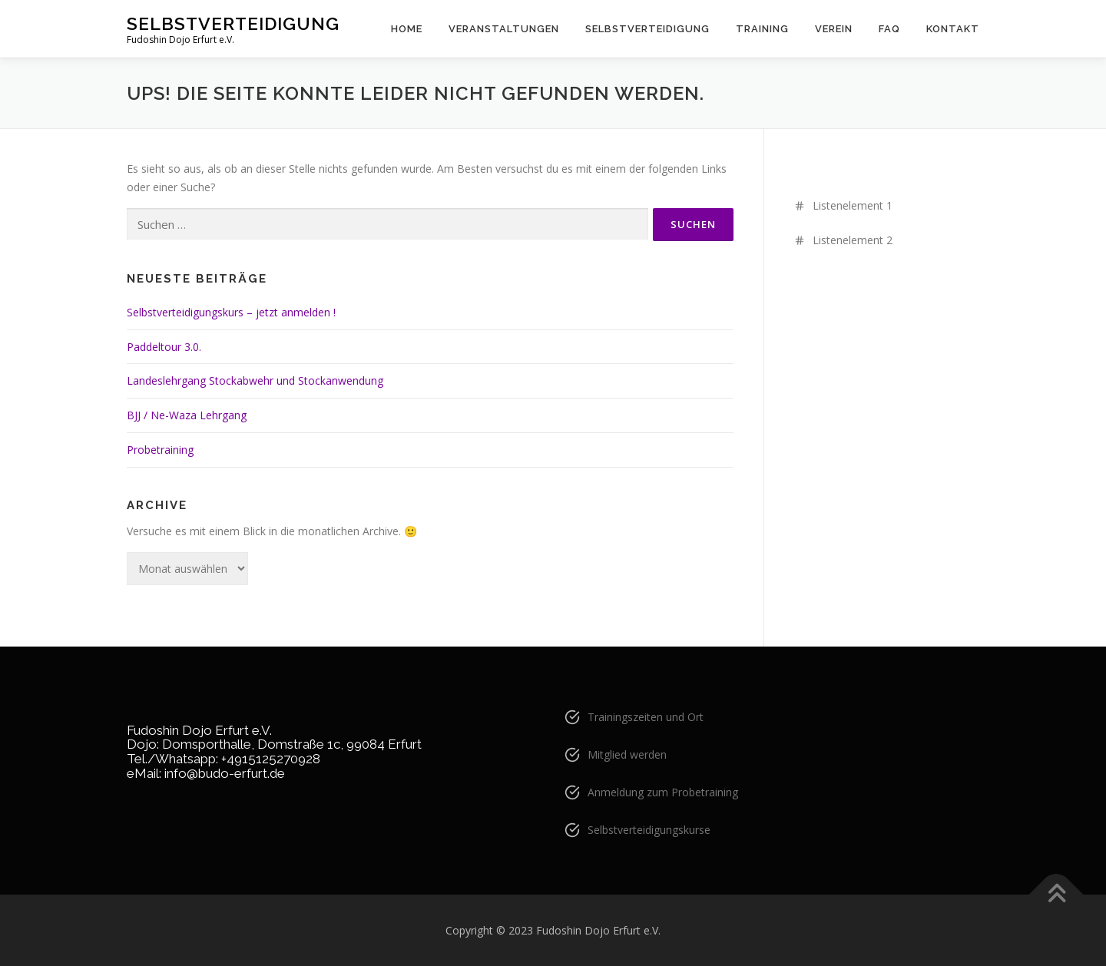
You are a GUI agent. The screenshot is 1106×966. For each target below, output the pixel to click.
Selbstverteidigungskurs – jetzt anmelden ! (231, 312)
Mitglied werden (627, 754)
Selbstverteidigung (233, 23)
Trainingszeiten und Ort (646, 717)
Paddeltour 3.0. (164, 346)
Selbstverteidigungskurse (649, 829)
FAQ (889, 29)
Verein (834, 29)
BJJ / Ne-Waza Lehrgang (187, 415)
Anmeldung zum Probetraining (663, 792)
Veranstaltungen (504, 29)
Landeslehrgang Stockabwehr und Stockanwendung (255, 380)
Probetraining (160, 449)
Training (762, 29)
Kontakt (952, 29)
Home (406, 29)
